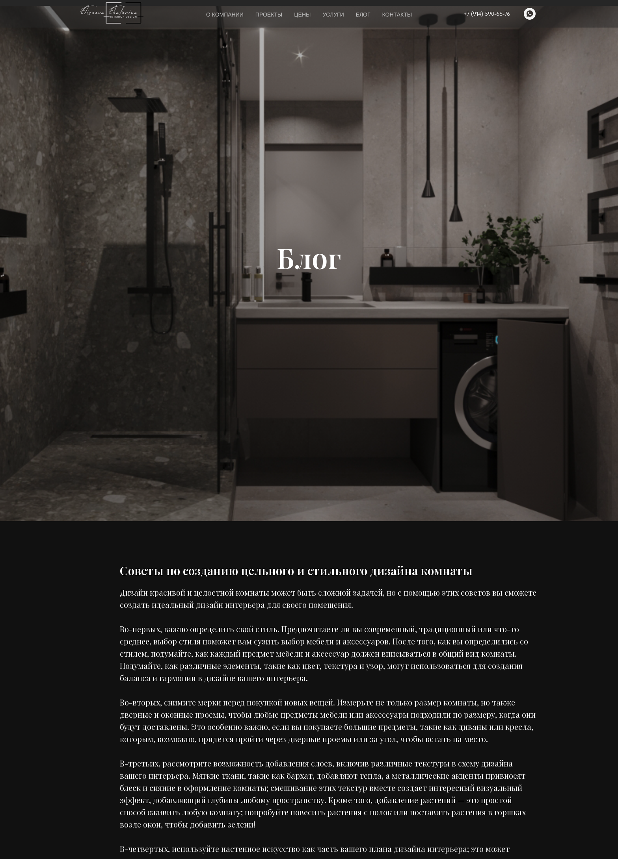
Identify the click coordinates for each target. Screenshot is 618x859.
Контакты (397, 14)
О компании (225, 14)
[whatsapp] (530, 14)
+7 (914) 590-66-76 (487, 14)
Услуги (333, 14)
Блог (363, 14)
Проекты (268, 14)
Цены (302, 14)
